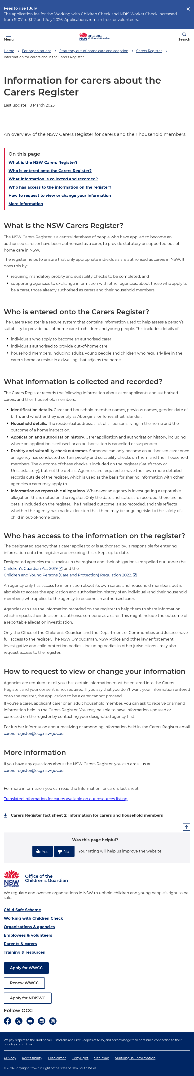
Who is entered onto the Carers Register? (50, 171)
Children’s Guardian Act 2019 (33, 568)
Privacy (10, 1058)
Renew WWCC (24, 983)
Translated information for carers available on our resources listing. (66, 799)
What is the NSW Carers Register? (43, 162)
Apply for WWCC (26, 968)
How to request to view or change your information (60, 195)
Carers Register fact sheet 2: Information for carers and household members (87, 815)
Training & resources (24, 952)
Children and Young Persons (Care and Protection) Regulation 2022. (70, 575)
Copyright (80, 1058)
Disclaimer (57, 1058)
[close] (188, 9)
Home (9, 51)
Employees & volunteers (28, 935)
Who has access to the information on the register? (60, 187)
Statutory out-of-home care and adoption (93, 51)
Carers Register (149, 51)
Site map (101, 1058)
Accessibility (32, 1058)
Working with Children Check (33, 918)
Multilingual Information (135, 1058)
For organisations (36, 51)
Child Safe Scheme (22, 910)
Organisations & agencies (29, 927)
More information (26, 204)
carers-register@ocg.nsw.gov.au (34, 733)
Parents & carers (20, 944)
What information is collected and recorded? (53, 179)
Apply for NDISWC (27, 998)
